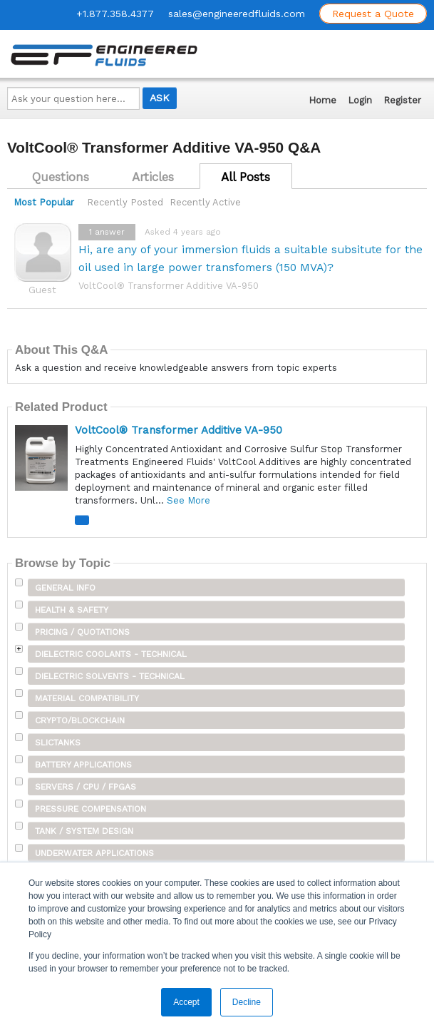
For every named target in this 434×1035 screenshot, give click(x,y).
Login (360, 100)
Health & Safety (71, 610)
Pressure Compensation (90, 809)
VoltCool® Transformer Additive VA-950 (168, 285)
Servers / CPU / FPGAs (85, 787)
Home (322, 100)
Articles (153, 177)
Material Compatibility (87, 698)
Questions (60, 177)
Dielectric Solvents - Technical (110, 676)
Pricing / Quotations (82, 632)
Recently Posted (125, 202)
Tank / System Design (84, 831)
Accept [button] (186, 1002)
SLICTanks (58, 743)
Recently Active (205, 202)
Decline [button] (246, 1002)
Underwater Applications (94, 853)
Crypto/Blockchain (80, 720)
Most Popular (44, 202)
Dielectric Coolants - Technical (111, 654)
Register (402, 100)
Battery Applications (83, 765)
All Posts (245, 177)
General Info (65, 588)
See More (188, 500)
